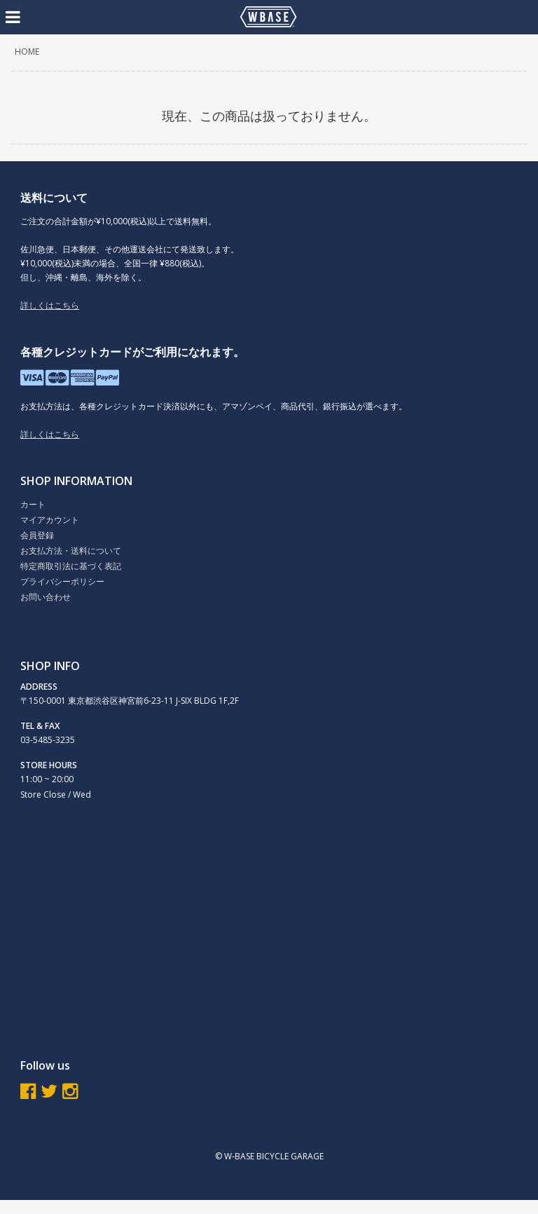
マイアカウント (49, 520)
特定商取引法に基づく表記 (70, 566)
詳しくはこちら (49, 305)
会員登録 (37, 535)
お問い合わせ (45, 597)
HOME (27, 51)
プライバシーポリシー (62, 581)
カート (33, 504)
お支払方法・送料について (70, 551)
